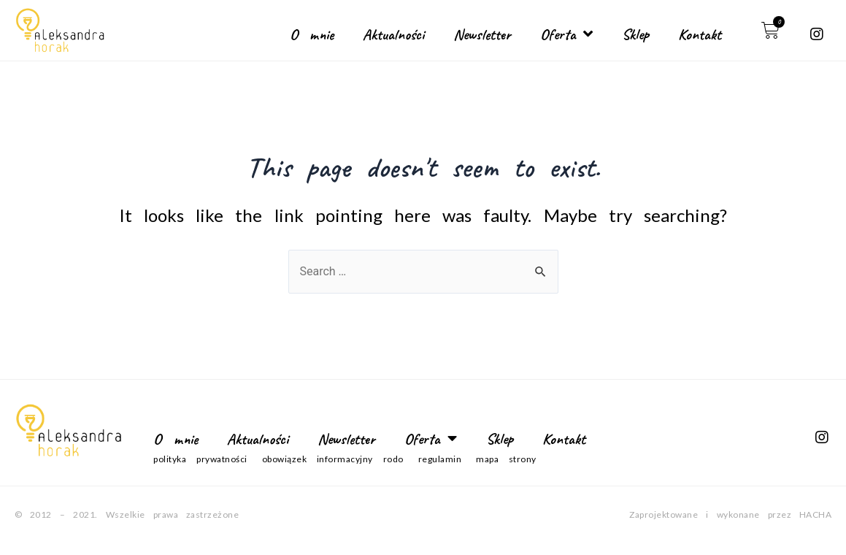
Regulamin (440, 458)
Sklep (635, 34)
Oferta (566, 34)
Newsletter (482, 34)
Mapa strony (506, 458)
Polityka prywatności (200, 458)
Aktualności (393, 34)
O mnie (312, 34)
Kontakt (699, 34)
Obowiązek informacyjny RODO (333, 458)
